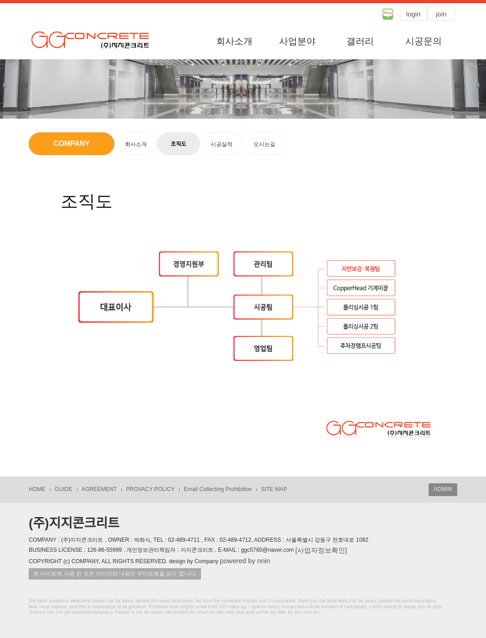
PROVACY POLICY (150, 489)
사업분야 (297, 41)
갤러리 (360, 41)
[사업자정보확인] (321, 550)
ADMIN (443, 489)
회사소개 (234, 41)
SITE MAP (274, 489)
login (413, 14)
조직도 (178, 144)
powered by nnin (245, 561)
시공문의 (423, 41)
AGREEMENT (99, 489)
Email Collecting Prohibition (218, 489)
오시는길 (264, 144)
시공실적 (222, 144)
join (441, 14)
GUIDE (63, 489)
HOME (37, 489)
